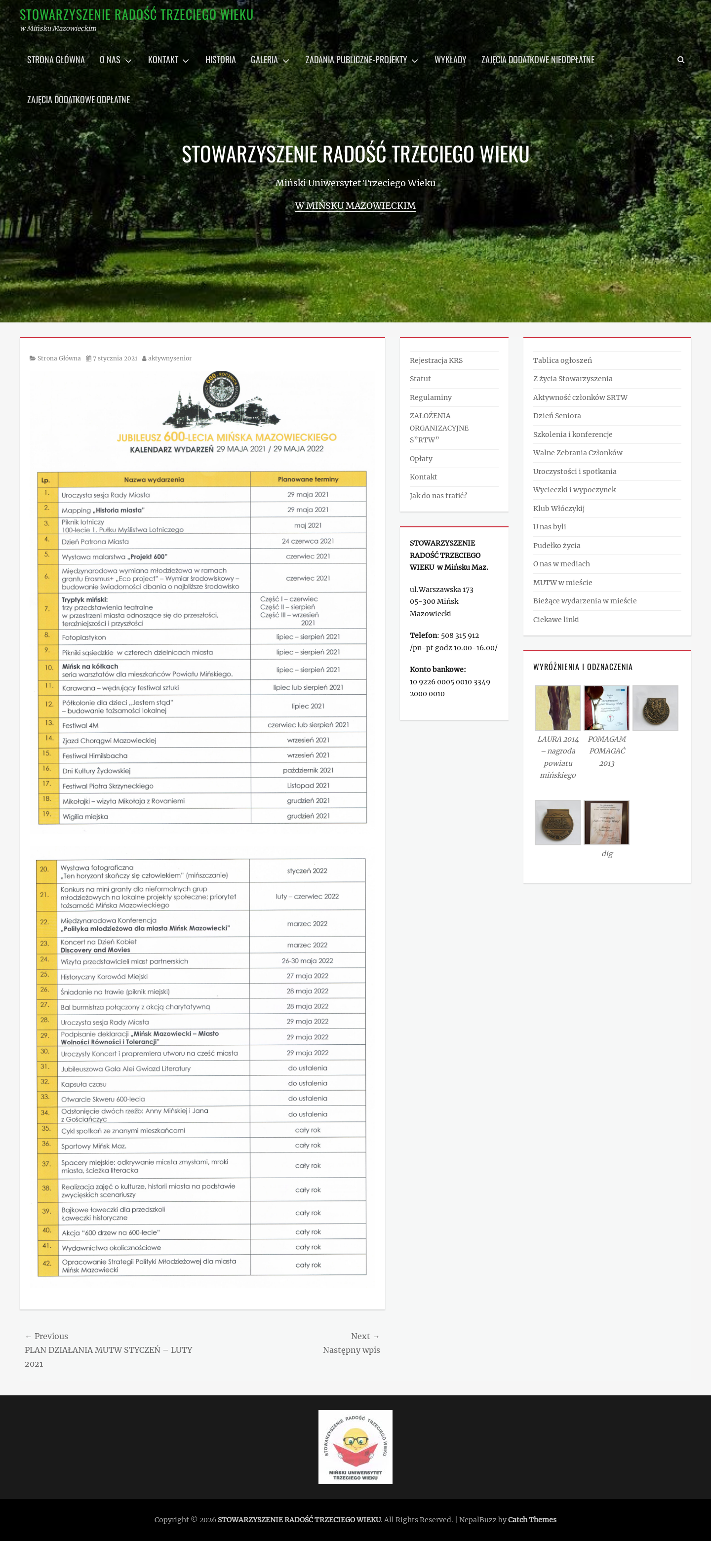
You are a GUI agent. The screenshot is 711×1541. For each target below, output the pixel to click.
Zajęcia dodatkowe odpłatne (78, 99)
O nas (110, 59)
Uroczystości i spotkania (575, 471)
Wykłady (450, 59)
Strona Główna (59, 358)
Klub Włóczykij (559, 508)
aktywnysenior (170, 358)
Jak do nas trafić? (438, 495)
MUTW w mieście (562, 582)
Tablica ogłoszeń (562, 360)
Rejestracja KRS (436, 360)
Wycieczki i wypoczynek (574, 489)
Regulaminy (431, 397)
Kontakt (163, 59)
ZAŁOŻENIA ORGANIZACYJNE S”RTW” (439, 427)
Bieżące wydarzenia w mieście (585, 600)
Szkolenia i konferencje (573, 434)
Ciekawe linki (556, 619)
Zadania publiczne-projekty (356, 59)
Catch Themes (532, 1519)
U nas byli (549, 526)
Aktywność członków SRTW (580, 397)
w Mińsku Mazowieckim (355, 205)
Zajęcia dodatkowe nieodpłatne (537, 59)
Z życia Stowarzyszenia (573, 378)
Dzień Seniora (557, 415)
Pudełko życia (557, 545)
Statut (420, 378)
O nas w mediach (561, 563)
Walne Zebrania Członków (578, 452)
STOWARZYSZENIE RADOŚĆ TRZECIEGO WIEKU (137, 14)
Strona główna (56, 59)
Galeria (264, 59)
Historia (220, 59)
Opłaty (421, 458)
